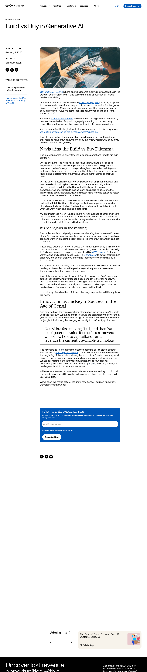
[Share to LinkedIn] (16, 70)
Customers (71, 6)
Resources (85, 6)
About (98, 6)
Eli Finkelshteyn (14, 63)
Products (44, 6)
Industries (58, 6)
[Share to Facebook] (7, 70)
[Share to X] (12, 70)
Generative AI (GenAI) (51, 92)
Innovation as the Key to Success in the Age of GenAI (16, 100)
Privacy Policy (68, 430)
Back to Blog (13, 19)
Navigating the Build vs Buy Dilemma (15, 89)
